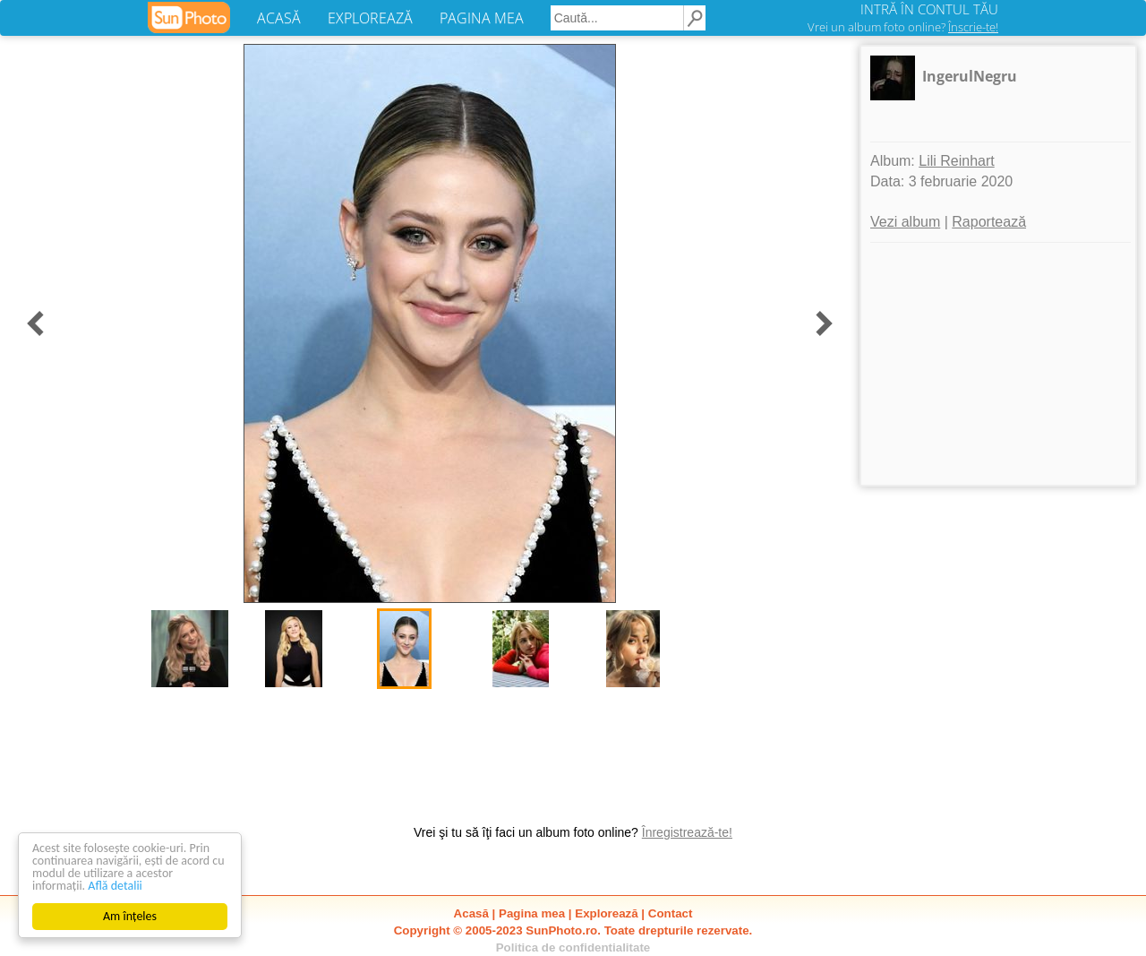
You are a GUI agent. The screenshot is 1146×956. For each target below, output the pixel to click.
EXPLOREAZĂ (370, 18)
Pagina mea (532, 913)
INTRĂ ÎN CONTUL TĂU (929, 9)
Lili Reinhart (956, 160)
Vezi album (905, 221)
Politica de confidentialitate (573, 947)
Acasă (471, 913)
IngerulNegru (969, 76)
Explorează (606, 913)
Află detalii (115, 885)
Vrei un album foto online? (903, 27)
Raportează (989, 221)
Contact (670, 913)
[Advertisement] (998, 364)
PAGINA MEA (482, 18)
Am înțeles (130, 916)
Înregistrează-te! (687, 832)
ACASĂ (279, 18)
